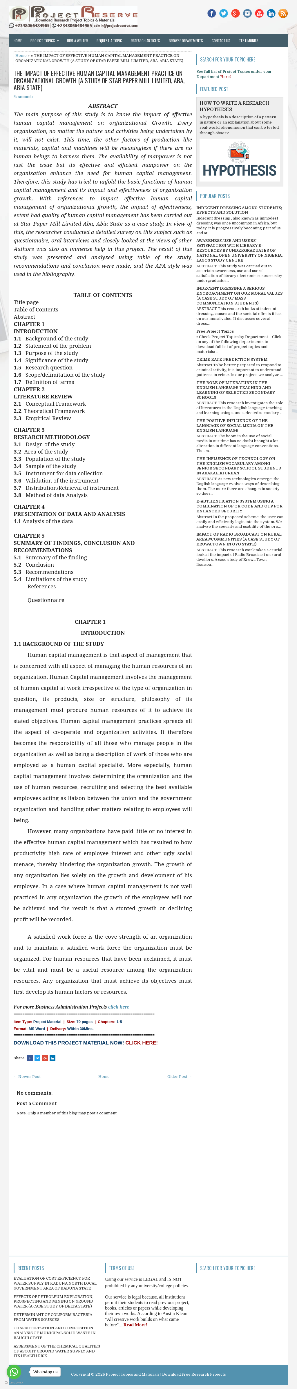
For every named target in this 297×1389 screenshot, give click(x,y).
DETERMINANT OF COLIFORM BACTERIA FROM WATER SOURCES (53, 1317)
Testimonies (248, 40)
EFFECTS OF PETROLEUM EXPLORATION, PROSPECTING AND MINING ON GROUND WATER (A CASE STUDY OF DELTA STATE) (53, 1301)
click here (118, 1007)
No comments (23, 96)
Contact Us (221, 40)
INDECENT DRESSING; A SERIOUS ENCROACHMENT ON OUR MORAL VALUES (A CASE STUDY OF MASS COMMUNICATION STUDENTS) (239, 295)
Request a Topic (109, 40)
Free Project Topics (215, 331)
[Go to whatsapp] (14, 1372)
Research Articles (145, 40)
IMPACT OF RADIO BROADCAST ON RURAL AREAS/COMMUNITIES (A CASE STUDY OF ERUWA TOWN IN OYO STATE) (239, 539)
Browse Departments (186, 40)
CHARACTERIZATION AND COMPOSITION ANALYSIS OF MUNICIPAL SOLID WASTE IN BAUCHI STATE (55, 1333)
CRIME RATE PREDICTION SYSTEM (231, 359)
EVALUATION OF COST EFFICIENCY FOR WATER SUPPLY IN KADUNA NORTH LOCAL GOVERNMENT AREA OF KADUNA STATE (55, 1283)
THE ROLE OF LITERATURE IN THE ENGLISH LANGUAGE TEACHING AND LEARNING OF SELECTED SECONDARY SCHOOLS (235, 390)
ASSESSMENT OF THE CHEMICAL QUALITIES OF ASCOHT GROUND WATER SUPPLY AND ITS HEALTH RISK (57, 1351)
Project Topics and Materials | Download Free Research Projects (166, 1374)
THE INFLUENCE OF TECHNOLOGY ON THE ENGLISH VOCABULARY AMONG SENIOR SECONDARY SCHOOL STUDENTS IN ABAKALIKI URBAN (238, 466)
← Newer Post (27, 1076)
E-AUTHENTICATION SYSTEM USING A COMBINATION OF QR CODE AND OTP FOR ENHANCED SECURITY (239, 506)
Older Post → (179, 1076)
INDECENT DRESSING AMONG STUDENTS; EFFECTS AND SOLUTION (239, 210)
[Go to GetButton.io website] (14, 1383)
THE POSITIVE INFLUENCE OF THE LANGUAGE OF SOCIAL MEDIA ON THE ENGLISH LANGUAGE (235, 425)
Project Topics (46, 38)
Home (18, 40)
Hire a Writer (77, 40)
